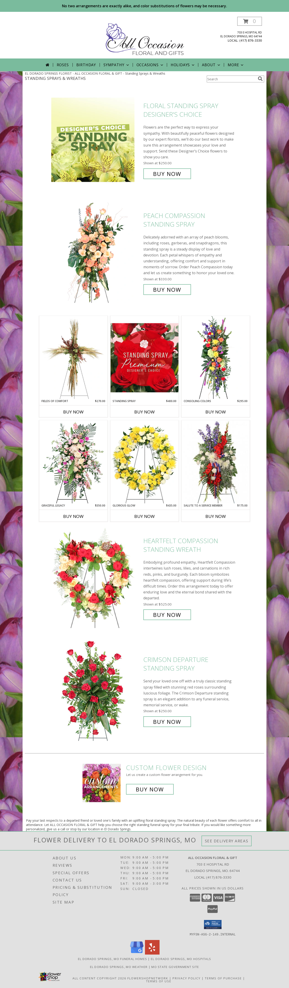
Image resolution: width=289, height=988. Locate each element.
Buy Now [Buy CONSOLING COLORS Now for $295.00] (215, 412)
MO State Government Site (175, 967)
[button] (249, 21)
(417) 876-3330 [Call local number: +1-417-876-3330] (250, 40)
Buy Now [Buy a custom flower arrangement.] (150, 789)
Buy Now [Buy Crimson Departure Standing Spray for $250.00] (167, 721)
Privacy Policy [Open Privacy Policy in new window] (187, 978)
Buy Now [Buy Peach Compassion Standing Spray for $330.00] (167, 289)
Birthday (86, 64)
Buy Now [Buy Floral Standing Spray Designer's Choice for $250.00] (167, 173)
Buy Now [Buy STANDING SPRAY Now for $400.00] (144, 412)
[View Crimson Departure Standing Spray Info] (96, 691)
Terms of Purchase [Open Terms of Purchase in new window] (223, 978)
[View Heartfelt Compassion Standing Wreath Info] (96, 578)
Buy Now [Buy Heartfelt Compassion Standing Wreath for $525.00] (167, 614)
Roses (63, 64)
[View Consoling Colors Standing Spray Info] (215, 357)
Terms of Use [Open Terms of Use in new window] (158, 981)
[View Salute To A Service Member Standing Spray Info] (215, 462)
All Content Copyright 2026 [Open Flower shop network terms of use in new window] (99, 978)
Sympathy (116, 64)
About (211, 64)
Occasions (150, 64)
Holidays (183, 64)
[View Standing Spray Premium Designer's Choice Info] (144, 357)
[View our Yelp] (152, 953)
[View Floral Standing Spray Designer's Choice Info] (96, 140)
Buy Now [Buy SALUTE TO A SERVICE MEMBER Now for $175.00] (215, 516)
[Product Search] (231, 79)
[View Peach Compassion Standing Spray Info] (96, 253)
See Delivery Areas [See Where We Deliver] (226, 841)
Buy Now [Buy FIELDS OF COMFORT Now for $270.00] (73, 412)
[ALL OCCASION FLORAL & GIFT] (145, 37)
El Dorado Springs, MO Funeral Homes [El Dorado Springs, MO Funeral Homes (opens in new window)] (112, 959)
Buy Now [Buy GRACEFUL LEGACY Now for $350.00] (73, 516)
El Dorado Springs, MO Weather (119, 967)
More (236, 64)
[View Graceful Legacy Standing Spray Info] (73, 462)
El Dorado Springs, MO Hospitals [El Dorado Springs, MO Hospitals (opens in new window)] (181, 959)
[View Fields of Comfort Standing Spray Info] (73, 357)
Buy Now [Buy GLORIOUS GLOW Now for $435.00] (144, 516)
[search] (260, 78)
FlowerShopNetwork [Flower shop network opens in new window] (147, 978)
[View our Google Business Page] (136, 953)
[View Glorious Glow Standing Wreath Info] (144, 462)
